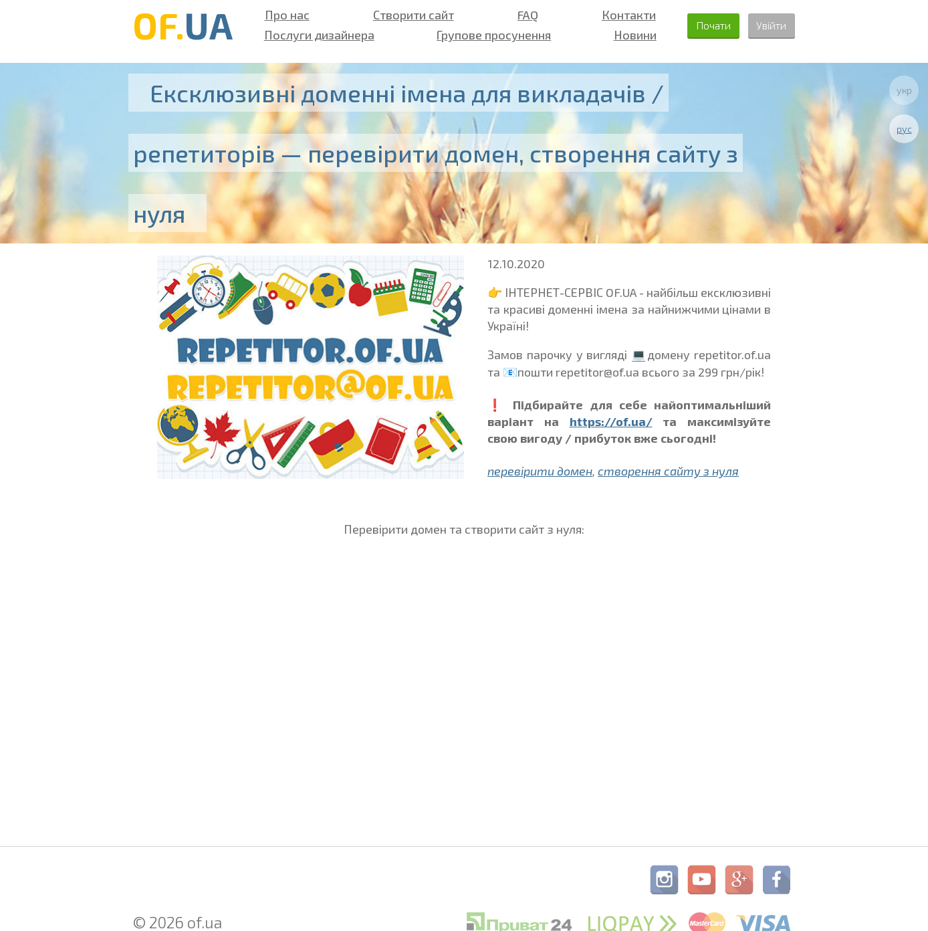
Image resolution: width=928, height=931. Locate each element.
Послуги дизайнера (316, 34)
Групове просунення (485, 34)
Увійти (767, 24)
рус (904, 128)
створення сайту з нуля (668, 470)
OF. (183, 25)
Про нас (284, 14)
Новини (619, 34)
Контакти (613, 14)
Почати (699, 24)
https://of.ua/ (611, 421)
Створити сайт (406, 14)
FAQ (516, 14)
